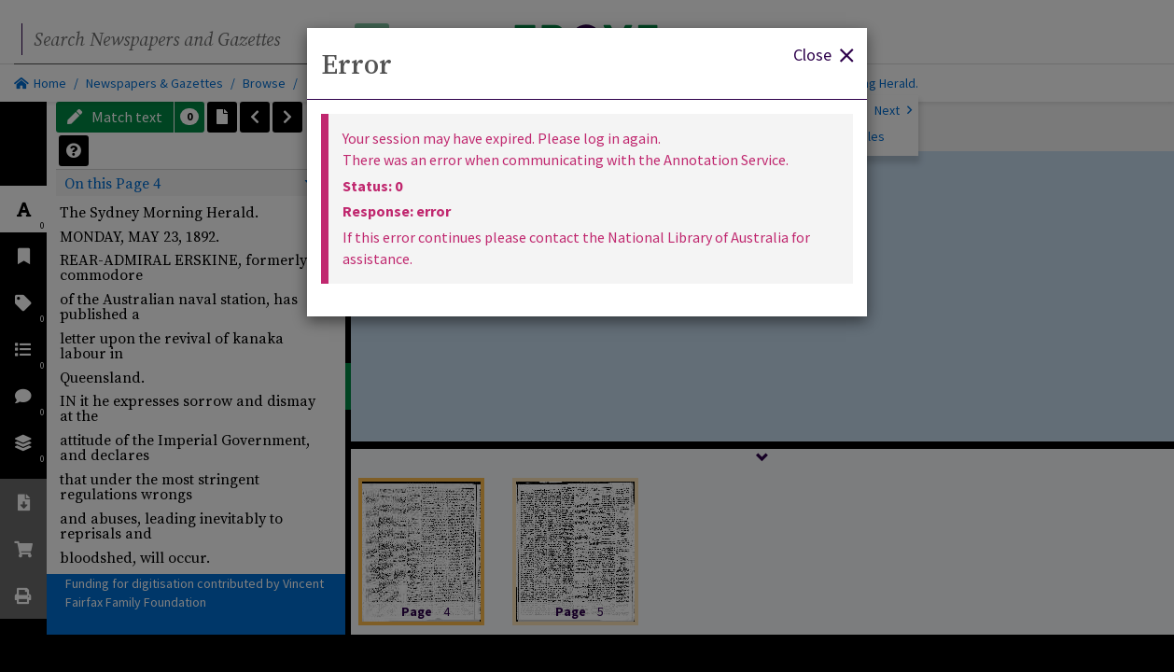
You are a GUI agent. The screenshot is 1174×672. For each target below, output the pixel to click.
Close (823, 53)
